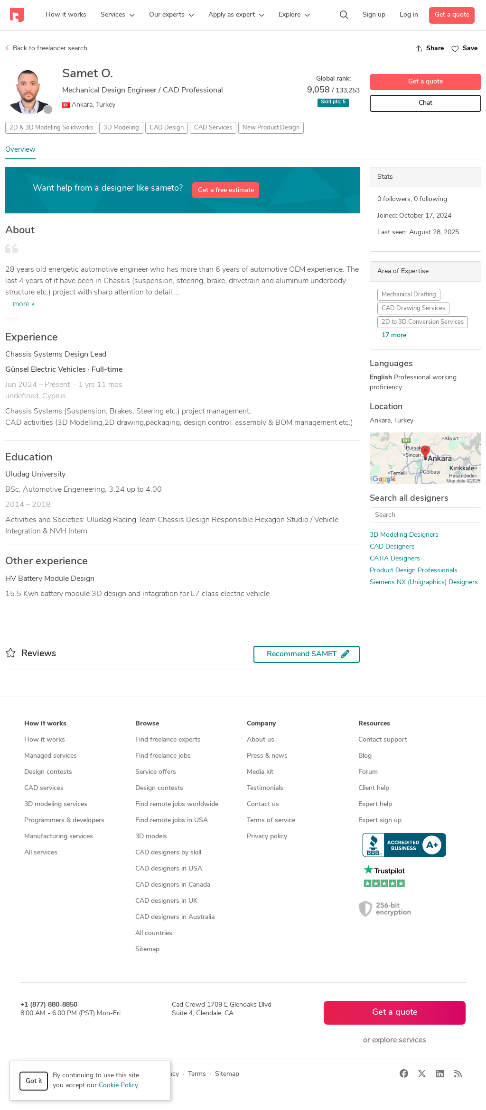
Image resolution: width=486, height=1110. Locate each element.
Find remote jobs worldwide (176, 804)
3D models (151, 836)
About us (260, 739)
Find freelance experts (168, 739)
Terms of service (271, 820)
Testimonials (265, 788)
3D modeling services (55, 804)
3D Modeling (121, 128)
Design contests (48, 772)
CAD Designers (392, 546)
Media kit (260, 772)
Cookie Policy (118, 1085)
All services (40, 852)
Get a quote (452, 14)
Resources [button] (374, 723)
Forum (368, 772)
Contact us (263, 804)
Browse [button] (147, 723)
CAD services (44, 788)
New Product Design (271, 128)
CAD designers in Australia (175, 917)
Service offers (155, 772)
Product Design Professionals (414, 570)
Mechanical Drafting (409, 295)
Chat (425, 103)
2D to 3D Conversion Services (423, 322)
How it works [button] (45, 723)
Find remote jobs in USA (171, 820)
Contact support (382, 739)
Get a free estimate (226, 190)
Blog (365, 756)
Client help (373, 788)
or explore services (394, 1040)
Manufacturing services (58, 836)
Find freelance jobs (163, 756)
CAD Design (167, 128)
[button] (117, 15)
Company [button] (261, 723)
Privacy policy (267, 836)
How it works (44, 739)
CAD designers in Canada (172, 885)
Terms (197, 1074)
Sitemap (147, 949)
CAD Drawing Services (413, 308)
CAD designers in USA (168, 868)
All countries (153, 933)
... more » (20, 304)
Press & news (267, 756)
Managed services (50, 756)
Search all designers (409, 498)
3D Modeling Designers (404, 535)
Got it (34, 1081)
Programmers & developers (64, 820)
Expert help (375, 804)
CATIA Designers (395, 558)
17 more (394, 335)
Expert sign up (380, 820)
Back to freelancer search (46, 48)
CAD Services (213, 128)
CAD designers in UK (166, 901)
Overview (20, 150)
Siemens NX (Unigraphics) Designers (424, 582)
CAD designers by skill (168, 852)
